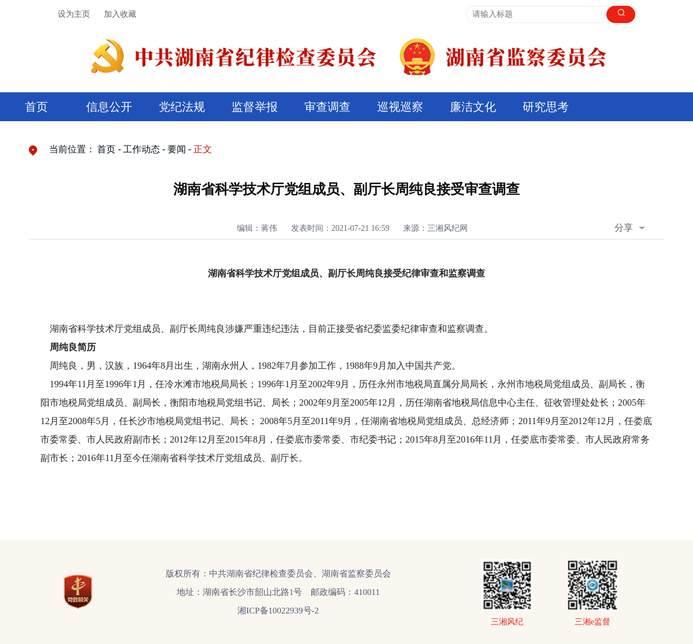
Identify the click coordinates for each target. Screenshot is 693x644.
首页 (36, 106)
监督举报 (255, 106)
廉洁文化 (473, 106)
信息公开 (109, 106)
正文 (202, 149)
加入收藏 (120, 14)
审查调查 (327, 106)
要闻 (176, 149)
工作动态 (141, 149)
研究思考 (546, 106)
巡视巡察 (400, 106)
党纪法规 (182, 106)
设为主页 (74, 14)
